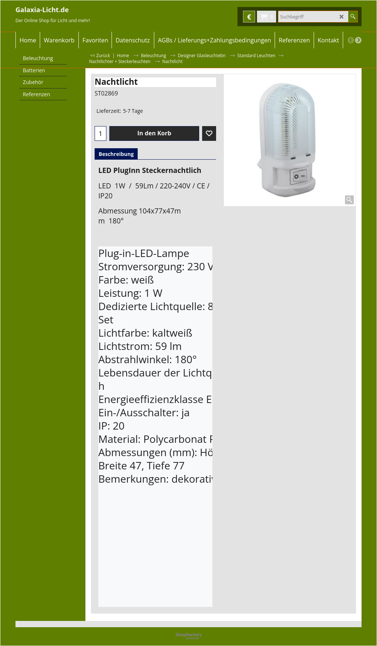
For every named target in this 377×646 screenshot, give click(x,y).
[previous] (351, 40)
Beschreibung (116, 153)
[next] (358, 40)
